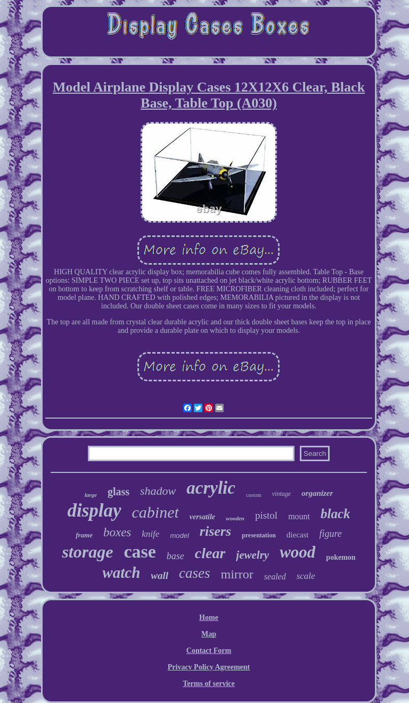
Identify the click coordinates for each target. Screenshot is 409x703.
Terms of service (208, 684)
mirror (236, 574)
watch (121, 572)
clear (210, 553)
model (179, 535)
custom (253, 495)
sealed (275, 576)
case (140, 551)
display (94, 510)
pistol (266, 515)
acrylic (210, 487)
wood (297, 552)
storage (87, 551)
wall (159, 575)
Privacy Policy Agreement (209, 667)
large (91, 495)
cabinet (155, 512)
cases (194, 573)
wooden (235, 518)
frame (84, 535)
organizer (317, 493)
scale (306, 576)
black (335, 513)
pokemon (340, 557)
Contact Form (208, 651)
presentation (259, 535)
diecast (298, 534)
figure (330, 533)
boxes (117, 532)
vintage (281, 493)
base (175, 556)
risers (215, 531)
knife (150, 534)
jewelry (252, 555)
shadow (158, 490)
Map (208, 634)
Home (208, 618)
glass (118, 491)
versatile (202, 517)
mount (299, 516)
